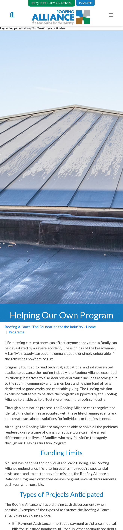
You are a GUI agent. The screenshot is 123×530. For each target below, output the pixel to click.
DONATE (85, 3)
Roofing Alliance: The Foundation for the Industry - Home (50, 327)
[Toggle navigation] (111, 14)
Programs (16, 332)
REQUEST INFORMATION (51, 3)
